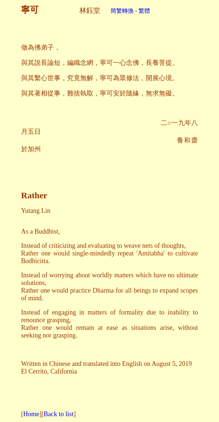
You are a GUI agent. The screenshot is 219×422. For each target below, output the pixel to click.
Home (31, 414)
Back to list (59, 414)
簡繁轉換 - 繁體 (125, 11)
